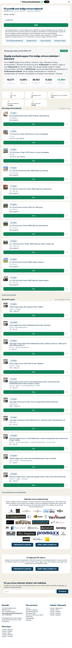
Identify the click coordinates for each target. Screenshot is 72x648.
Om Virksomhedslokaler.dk (15, 40)
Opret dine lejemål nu (47, 545)
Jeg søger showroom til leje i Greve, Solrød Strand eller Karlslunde (33, 402)
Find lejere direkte (59, 40)
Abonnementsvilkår (32, 611)
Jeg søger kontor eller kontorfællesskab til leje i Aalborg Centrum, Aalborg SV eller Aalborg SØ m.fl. (37, 344)
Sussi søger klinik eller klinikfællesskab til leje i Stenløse (29, 325)
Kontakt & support (31, 610)
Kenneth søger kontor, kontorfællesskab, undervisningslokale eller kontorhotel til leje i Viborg (38, 439)
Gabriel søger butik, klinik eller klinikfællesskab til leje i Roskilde (32, 458)
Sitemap (28, 620)
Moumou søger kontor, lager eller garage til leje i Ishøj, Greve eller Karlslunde (37, 477)
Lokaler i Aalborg (55, 613)
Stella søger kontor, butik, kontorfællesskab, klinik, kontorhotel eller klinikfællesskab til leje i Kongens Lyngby (34, 382)
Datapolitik (29, 616)
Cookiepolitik (30, 618)
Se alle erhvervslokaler (9, 295)
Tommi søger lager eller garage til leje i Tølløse (26, 307)
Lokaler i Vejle (6, 633)
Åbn (33, 124)
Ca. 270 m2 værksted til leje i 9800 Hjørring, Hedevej (28, 170)
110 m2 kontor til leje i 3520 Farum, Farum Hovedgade (29, 152)
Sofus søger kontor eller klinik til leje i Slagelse (26, 363)
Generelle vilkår (31, 613)
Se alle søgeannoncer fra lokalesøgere (14, 492)
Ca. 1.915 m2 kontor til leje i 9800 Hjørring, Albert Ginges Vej (31, 244)
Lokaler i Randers (7, 629)
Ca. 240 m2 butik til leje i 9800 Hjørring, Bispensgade (28, 280)
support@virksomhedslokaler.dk (12, 613)
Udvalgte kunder (31, 40)
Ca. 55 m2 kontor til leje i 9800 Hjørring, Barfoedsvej (28, 225)
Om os (28, 608)
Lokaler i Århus (54, 610)
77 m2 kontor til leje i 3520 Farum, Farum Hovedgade (28, 134)
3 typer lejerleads (45, 40)
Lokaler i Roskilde (7, 634)
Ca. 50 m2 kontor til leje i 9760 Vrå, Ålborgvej (26, 207)
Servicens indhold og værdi (34, 615)
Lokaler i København (56, 608)
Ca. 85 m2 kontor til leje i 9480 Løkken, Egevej (26, 262)
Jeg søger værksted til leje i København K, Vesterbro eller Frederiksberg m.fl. (37, 420)
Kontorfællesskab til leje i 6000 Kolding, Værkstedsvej (29, 116)
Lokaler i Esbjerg (55, 615)
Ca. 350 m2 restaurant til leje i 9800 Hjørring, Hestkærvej (30, 189)
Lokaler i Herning (7, 636)
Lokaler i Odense (55, 611)
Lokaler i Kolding (7, 631)
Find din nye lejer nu (22, 545)
